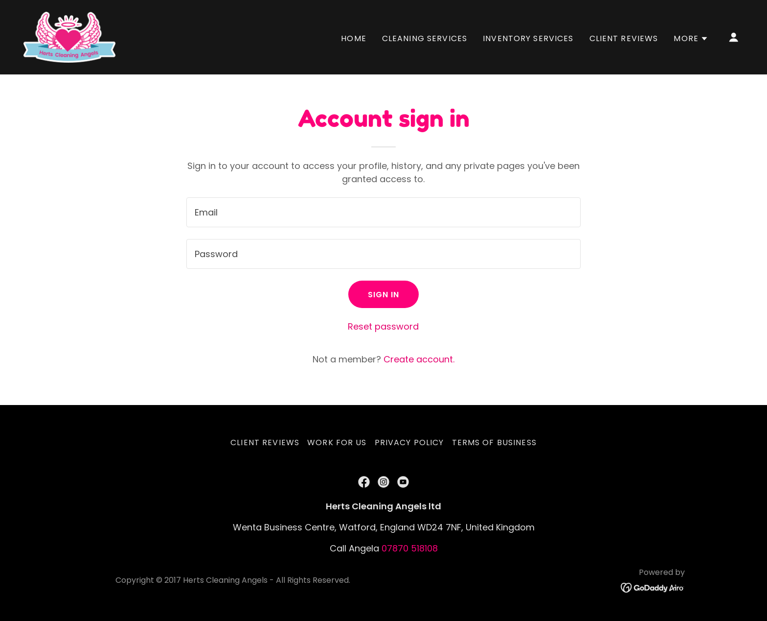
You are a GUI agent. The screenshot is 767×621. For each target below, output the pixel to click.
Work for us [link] (337, 442)
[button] (691, 39)
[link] (69, 36)
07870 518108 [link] (410, 548)
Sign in (384, 294)
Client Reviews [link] (623, 38)
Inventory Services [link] (528, 38)
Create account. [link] (419, 359)
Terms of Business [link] (494, 442)
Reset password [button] (383, 326)
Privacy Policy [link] (409, 442)
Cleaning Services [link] (424, 38)
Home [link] (353, 38)
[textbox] (383, 212)
